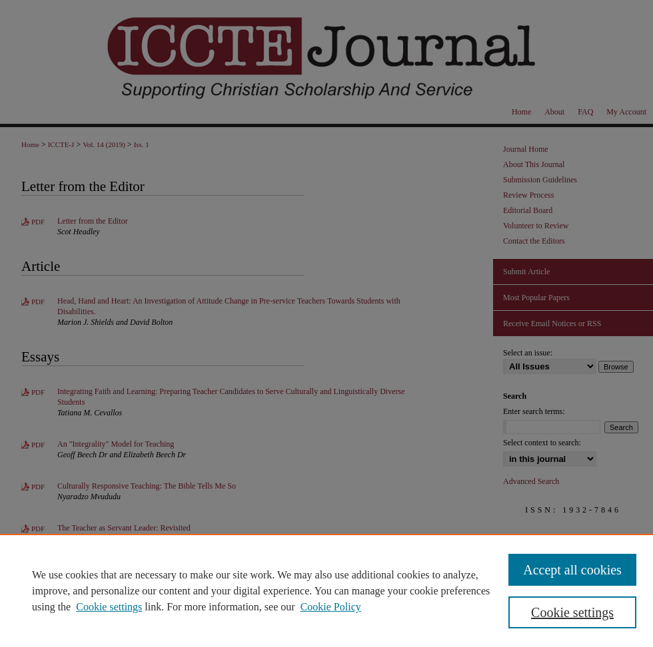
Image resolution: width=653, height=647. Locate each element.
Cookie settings (109, 606)
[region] (326, 590)
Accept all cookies (572, 569)
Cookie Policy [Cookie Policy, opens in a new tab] (331, 606)
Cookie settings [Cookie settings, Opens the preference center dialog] (572, 612)
